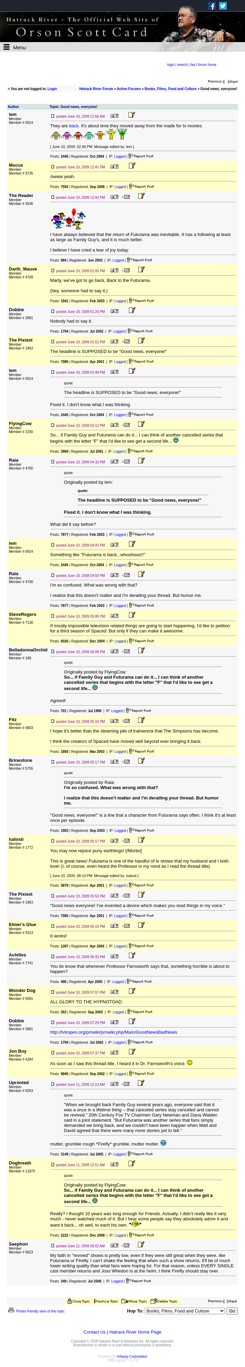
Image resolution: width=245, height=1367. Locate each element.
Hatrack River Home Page (135, 1332)
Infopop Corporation (132, 1356)
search (182, 65)
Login (52, 89)
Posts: (59, 156)
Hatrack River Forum (96, 89)
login (170, 65)
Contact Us (95, 1332)
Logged (119, 156)
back (73, 125)
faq (192, 65)
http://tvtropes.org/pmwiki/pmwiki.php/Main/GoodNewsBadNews (113, 1032)
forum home (207, 65)
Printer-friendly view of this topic (36, 1311)
